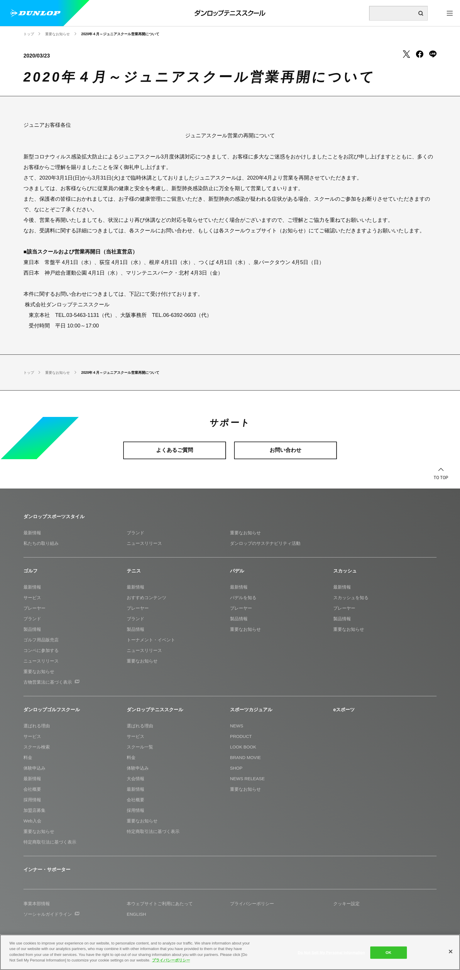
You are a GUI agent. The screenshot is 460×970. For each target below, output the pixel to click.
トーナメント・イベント (151, 639)
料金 (27, 757)
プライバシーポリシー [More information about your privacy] (171, 960)
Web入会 (32, 820)
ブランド (135, 532)
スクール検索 (36, 746)
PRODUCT (241, 736)
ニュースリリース (144, 543)
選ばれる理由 (36, 725)
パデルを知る (243, 597)
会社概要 (32, 789)
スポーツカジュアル (251, 709)
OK (388, 952)
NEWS (236, 725)
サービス (32, 597)
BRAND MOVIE (245, 757)
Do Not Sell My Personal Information (331, 952)
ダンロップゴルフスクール (51, 709)
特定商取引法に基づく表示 (49, 841)
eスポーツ (344, 709)
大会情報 (135, 778)
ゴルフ (30, 570)
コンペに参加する (41, 650)
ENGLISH (136, 914)
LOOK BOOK (243, 746)
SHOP (236, 767)
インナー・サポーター (46, 869)
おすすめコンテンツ (146, 597)
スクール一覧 (140, 746)
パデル (237, 570)
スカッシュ (345, 570)
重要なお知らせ (245, 532)
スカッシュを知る (350, 597)
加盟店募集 (34, 810)
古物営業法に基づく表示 (51, 682)
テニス (134, 570)
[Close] (450, 951)
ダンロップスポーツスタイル (53, 516)
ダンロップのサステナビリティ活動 (265, 543)
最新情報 (32, 532)
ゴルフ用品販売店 (41, 639)
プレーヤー (34, 608)
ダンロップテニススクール (155, 709)
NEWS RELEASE (247, 778)
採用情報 (32, 799)
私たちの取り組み (41, 543)
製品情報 (32, 629)
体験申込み (34, 767)
